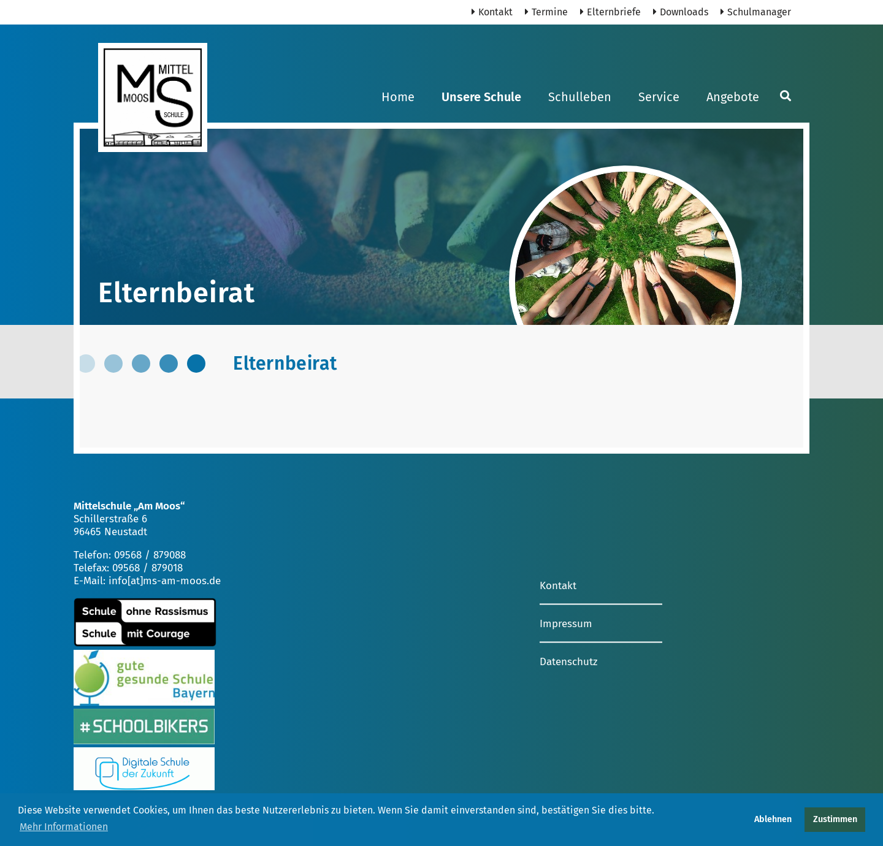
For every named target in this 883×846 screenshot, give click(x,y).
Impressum (566, 623)
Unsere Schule (481, 97)
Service (658, 97)
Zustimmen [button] (835, 819)
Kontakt (492, 12)
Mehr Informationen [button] (64, 827)
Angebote (732, 97)
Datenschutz (568, 661)
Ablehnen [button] (773, 819)
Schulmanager (756, 12)
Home (398, 97)
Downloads (680, 12)
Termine (546, 12)
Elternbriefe (610, 12)
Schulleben (579, 97)
